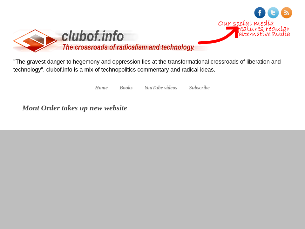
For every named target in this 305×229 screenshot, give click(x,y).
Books (125, 87)
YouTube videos (161, 87)
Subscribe (199, 87)
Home (101, 87)
